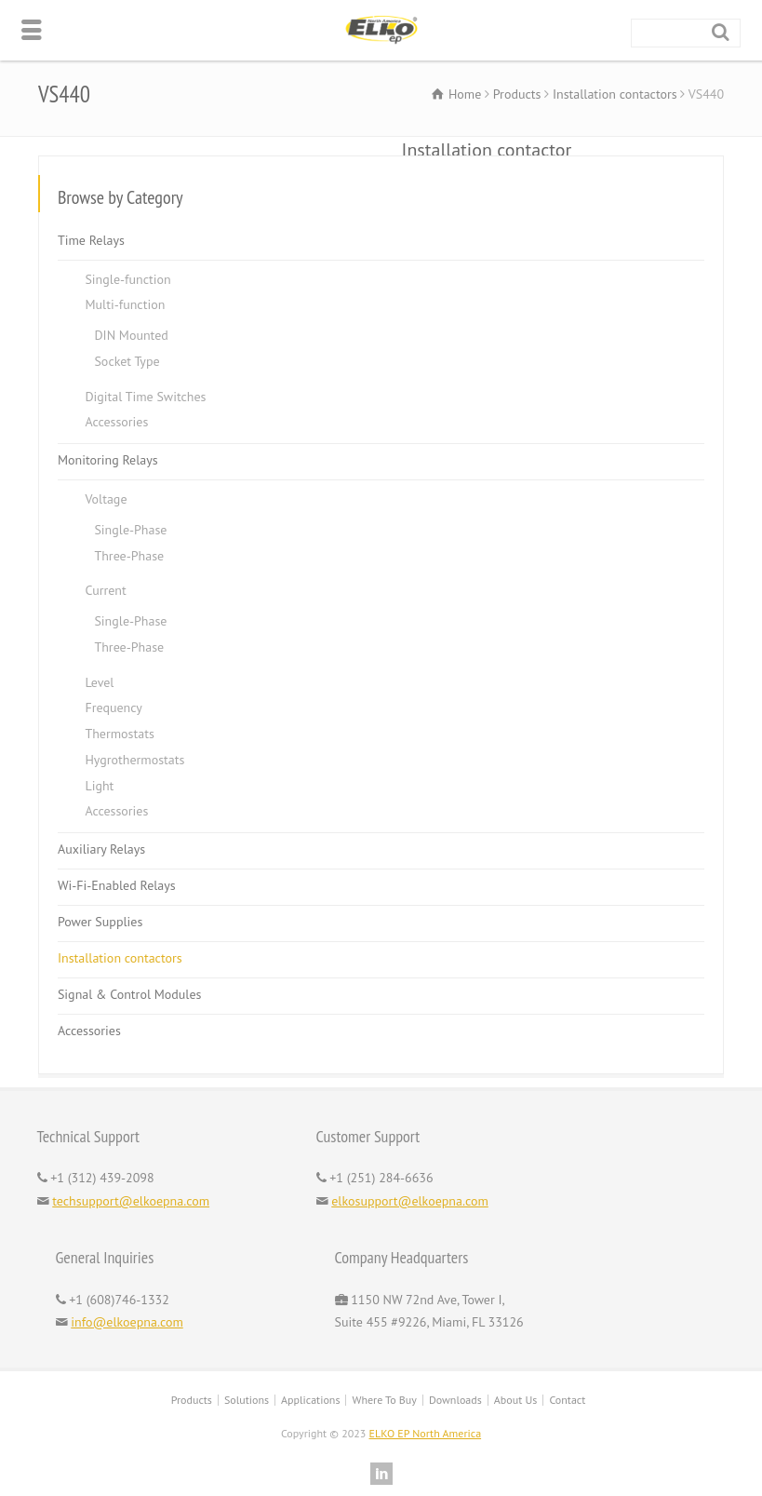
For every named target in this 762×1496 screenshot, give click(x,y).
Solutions (246, 1400)
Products (191, 1400)
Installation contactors (120, 958)
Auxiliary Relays (101, 849)
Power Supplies (100, 921)
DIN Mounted (130, 335)
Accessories (116, 421)
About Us (516, 1400)
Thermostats (119, 733)
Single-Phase (130, 529)
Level (99, 682)
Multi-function (125, 304)
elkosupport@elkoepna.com (409, 1201)
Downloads (455, 1400)
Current (105, 590)
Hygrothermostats (134, 759)
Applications (310, 1400)
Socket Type (126, 361)
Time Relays (91, 240)
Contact (567, 1400)
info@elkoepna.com (127, 1322)
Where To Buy (384, 1400)
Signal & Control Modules (130, 994)
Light (99, 785)
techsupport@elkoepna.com (130, 1201)
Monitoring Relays (108, 459)
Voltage (106, 499)
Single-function (127, 279)
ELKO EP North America (425, 1433)
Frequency (113, 707)
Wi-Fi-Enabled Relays (117, 885)
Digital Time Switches (145, 396)
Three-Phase (129, 555)
